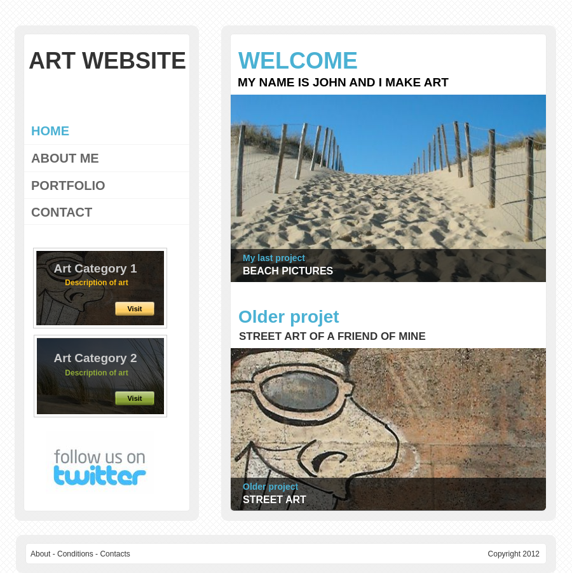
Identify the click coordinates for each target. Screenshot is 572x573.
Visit (134, 398)
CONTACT (61, 212)
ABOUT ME (65, 158)
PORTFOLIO (68, 185)
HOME (50, 131)
